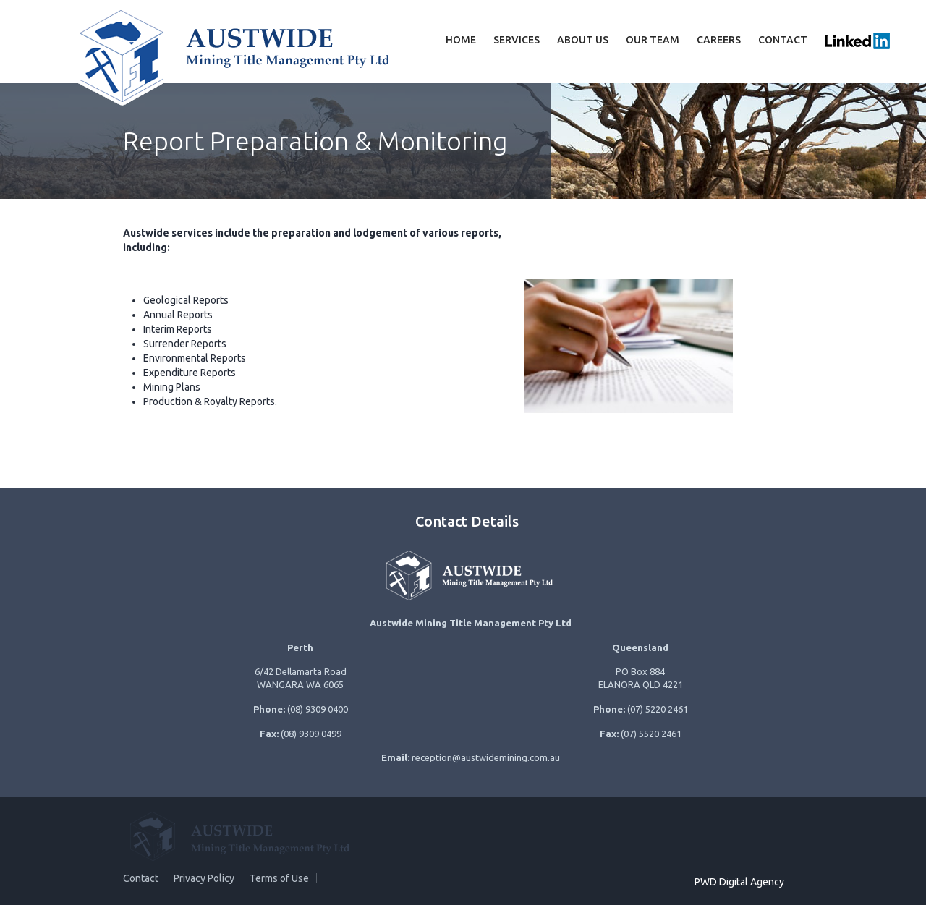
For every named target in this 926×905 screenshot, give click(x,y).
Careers (719, 40)
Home (461, 40)
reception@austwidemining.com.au (486, 757)
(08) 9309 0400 (317, 709)
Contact (782, 40)
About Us (582, 40)
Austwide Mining (231, 54)
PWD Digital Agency (739, 882)
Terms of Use (279, 878)
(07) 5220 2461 (657, 709)
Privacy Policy (204, 878)
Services (516, 40)
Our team (652, 40)
